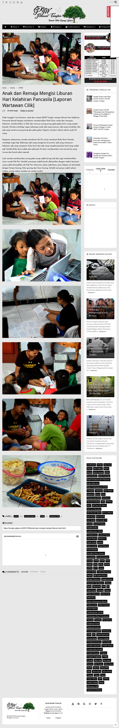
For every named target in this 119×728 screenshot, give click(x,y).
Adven (89, 468)
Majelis (89, 575)
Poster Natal (91, 638)
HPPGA (109, 502)
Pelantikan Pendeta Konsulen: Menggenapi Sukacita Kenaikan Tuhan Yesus (102, 141)
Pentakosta (107, 620)
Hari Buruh (106, 498)
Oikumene (96, 586)
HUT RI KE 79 (102, 520)
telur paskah (106, 671)
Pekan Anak (105, 594)
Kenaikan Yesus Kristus (95, 553)
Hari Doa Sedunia (93, 502)
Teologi (90, 675)
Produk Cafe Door (93, 645)
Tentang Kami (105, 27)
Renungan (56, 27)
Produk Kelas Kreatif (94, 649)
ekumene (90, 494)
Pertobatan (106, 631)
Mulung (108, 583)
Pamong (100, 590)
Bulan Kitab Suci (93, 483)
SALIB (89, 668)
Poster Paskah (103, 638)
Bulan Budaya (92, 476)
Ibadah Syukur (92, 527)
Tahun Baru (96, 671)
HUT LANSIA (107, 513)
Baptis (106, 468)
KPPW (89, 568)
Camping (90, 491)
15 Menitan (91, 465)
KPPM (107, 564)
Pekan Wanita (92, 609)
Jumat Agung (92, 539)
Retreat (90, 664)
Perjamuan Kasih (93, 623)
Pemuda (90, 620)
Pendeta (98, 620)
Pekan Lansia (92, 605)
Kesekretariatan (103, 557)
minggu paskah (107, 579)
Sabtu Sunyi (108, 664)
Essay (98, 494)
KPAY (102, 561)
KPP (95, 564)
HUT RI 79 (100, 516)
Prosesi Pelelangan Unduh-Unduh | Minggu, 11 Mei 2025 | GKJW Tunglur (103, 127)
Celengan (98, 491)
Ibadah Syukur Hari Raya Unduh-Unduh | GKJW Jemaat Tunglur (102, 99)
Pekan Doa (91, 598)
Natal (89, 586)
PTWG (104, 657)
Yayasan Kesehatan (94, 690)
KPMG (89, 564)
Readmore (91, 292)
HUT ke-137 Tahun (94, 513)
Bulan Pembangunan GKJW (97, 487)
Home (4, 88)
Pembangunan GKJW (95, 612)
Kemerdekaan (92, 550)
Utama (15, 27)
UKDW (106, 679)
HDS (102, 502)
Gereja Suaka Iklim (93, 498)
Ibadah (89, 524)
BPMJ (107, 472)
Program (42, 27)
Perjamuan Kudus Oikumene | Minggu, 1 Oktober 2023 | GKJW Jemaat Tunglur (100, 426)
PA (108, 586)
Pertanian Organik (93, 631)
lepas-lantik (91, 572)
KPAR (21, 88)
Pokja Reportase (103, 634)
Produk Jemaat (72, 27)
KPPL (101, 564)
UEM (100, 679)
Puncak (90, 660)
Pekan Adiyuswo (93, 594)
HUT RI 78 (91, 516)
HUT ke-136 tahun (94, 509)
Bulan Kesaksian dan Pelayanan (98, 479)
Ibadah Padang (99, 524)
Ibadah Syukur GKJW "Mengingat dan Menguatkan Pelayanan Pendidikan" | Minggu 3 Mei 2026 (103, 113)
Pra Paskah (107, 642)
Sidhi (89, 671)
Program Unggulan (94, 657)
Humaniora (89, 27)
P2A (103, 586)
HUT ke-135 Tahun (99, 505)
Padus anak (91, 590)
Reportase (28, 27)
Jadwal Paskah (104, 535)
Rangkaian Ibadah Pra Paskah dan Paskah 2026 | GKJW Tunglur (102, 155)
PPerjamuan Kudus (94, 642)
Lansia (101, 568)
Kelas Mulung (103, 546)
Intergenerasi (92, 535)
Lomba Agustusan (103, 572)
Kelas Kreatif (92, 546)
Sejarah (96, 668)
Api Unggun (98, 468)
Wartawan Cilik (92, 686)
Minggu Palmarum (93, 579)
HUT (89, 505)
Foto (103, 494)
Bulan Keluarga (104, 476)
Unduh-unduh (92, 682)
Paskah (107, 590)
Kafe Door (102, 539)
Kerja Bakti (91, 557)
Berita (12, 88)
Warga (101, 682)
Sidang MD (104, 668)
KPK (107, 561)
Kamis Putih (91, 542)
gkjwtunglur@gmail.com (55, 713)
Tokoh (96, 675)
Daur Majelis (108, 491)
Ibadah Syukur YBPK (94, 531)
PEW (89, 634)
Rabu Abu (97, 660)
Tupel (103, 675)
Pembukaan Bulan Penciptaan (98, 616)
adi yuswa (107, 465)
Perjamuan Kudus (93, 627)
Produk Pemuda (93, 653)
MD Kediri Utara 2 (100, 575)
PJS (94, 634)
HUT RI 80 (91, 520)
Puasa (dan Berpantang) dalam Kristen (98, 273)
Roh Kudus (99, 664)
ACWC (99, 465)
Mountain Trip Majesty (95, 583)
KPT (95, 568)
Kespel (89, 561)
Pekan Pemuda (103, 605)
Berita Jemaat (98, 472)
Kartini (100, 542)
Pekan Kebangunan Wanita (97, 601)
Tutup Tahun (92, 679)
